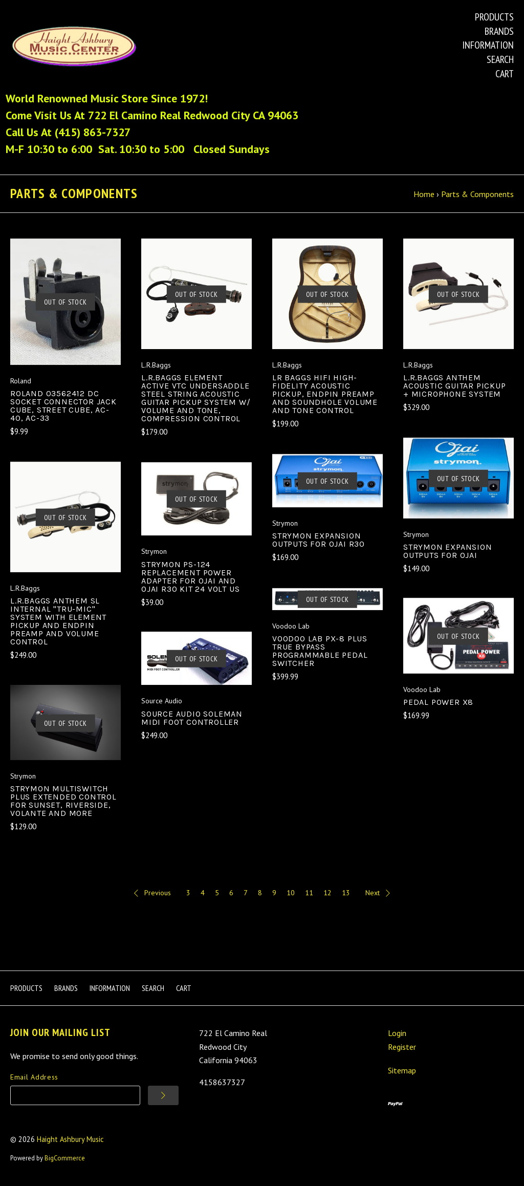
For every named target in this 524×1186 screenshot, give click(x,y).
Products (494, 17)
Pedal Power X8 (438, 704)
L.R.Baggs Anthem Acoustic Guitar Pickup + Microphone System (454, 388)
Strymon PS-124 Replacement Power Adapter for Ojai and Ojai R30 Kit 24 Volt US (190, 578)
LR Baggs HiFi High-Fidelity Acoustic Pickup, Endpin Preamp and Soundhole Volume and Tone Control (325, 396)
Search (500, 59)
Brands (499, 31)
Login (397, 1035)
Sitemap (402, 1072)
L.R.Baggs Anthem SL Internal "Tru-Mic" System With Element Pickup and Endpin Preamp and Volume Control (58, 623)
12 (327, 894)
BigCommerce (65, 1160)
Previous (152, 894)
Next (377, 894)
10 (291, 894)
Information (488, 45)
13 (346, 894)
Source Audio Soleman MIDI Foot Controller (192, 719)
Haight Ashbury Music (70, 1141)
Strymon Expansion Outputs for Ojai (447, 553)
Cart (504, 73)
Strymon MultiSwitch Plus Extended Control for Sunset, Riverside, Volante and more (63, 803)
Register (402, 1048)
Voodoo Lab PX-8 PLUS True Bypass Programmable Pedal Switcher (319, 653)
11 (309, 894)
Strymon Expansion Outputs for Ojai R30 (318, 542)
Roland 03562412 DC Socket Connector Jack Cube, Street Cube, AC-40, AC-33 (63, 408)
